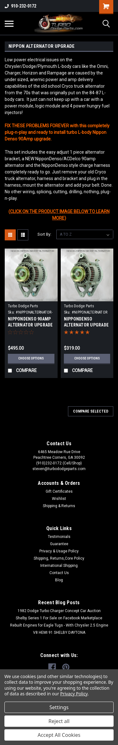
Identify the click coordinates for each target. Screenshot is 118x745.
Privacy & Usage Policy (59, 551)
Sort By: (44, 234)
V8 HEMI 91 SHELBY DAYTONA (59, 632)
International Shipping (59, 565)
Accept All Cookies (59, 734)
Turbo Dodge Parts (23, 306)
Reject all (59, 721)
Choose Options (31, 358)
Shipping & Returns (59, 506)
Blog (59, 580)
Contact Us (59, 573)
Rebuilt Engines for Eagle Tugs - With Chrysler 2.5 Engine (59, 625)
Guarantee (59, 544)
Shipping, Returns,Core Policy (59, 558)
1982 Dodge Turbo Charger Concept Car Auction (59, 611)
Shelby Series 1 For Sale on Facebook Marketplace (59, 618)
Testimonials (59, 536)
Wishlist (59, 498)
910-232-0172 (20, 5)
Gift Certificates (59, 491)
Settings (59, 707)
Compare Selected (90, 411)
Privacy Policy (73, 694)
